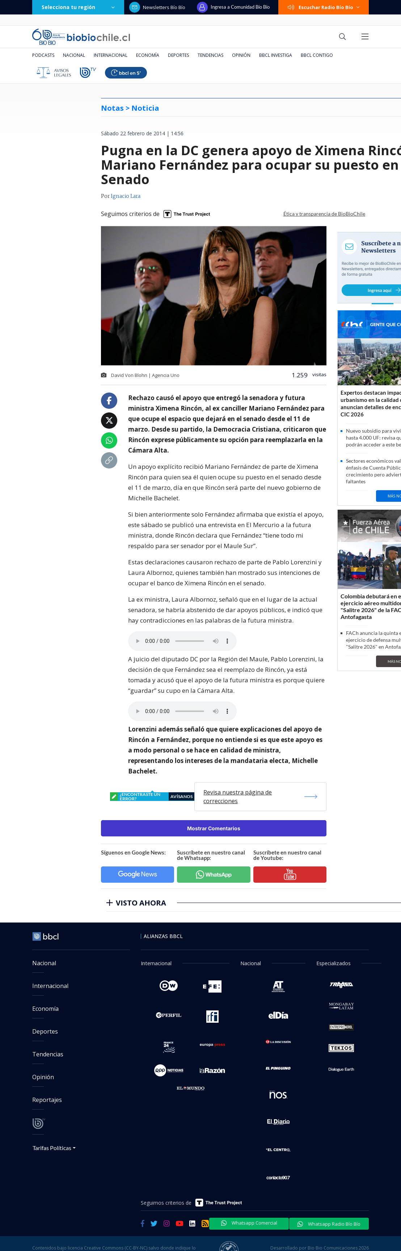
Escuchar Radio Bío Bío (323, 7)
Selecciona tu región (78, 7)
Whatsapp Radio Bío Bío (328, 1224)
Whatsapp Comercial (249, 1223)
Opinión (241, 55)
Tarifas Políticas (52, 1147)
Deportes (178, 55)
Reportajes (47, 1100)
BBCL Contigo (317, 55)
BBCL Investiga (275, 55)
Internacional (110, 55)
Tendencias (210, 55)
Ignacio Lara (125, 196)
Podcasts (43, 55)
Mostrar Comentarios (213, 828)
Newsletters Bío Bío (157, 7)
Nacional (74, 55)
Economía (147, 55)
